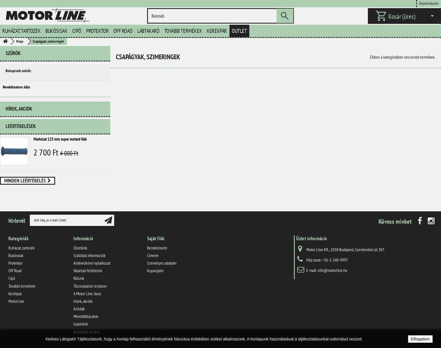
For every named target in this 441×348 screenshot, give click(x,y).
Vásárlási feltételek (87, 270)
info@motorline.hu (332, 270)
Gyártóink (80, 324)
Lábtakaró (148, 31)
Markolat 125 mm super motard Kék (60, 139)
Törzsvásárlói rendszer (90, 286)
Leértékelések (21, 126)
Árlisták (79, 309)
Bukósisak (56, 31)
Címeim (152, 255)
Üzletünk (80, 248)
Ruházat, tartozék (21, 31)
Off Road (122, 31)
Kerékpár (217, 31)
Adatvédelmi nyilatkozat (91, 263)
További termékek (183, 31)
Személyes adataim (161, 263)
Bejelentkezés (428, 3)
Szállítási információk (89, 255)
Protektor (97, 31)
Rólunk (78, 278)
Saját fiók (156, 238)
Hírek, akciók (19, 109)
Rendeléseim (157, 248)
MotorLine (16, 301)
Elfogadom (420, 339)
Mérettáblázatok (85, 316)
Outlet (239, 31)
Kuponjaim (155, 270)
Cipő (76, 31)
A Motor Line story (87, 293)
